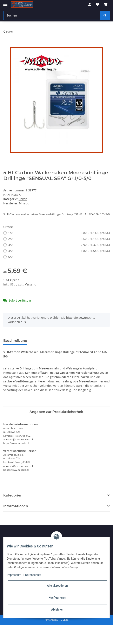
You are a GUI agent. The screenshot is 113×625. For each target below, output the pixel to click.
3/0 (59, 245)
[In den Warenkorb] (6, 44)
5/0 (10, 257)
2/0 (59, 239)
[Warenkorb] (105, 4)
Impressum (14, 575)
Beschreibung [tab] (15, 341)
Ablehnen (57, 609)
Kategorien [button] (12, 495)
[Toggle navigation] (5, 2)
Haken (23, 199)
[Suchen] (51, 15)
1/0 (59, 233)
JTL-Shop (63, 619)
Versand (30, 284)
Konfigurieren (57, 597)
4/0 (59, 251)
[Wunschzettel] (97, 4)
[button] (89, 4)
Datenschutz (33, 575)
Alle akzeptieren (57, 585)
